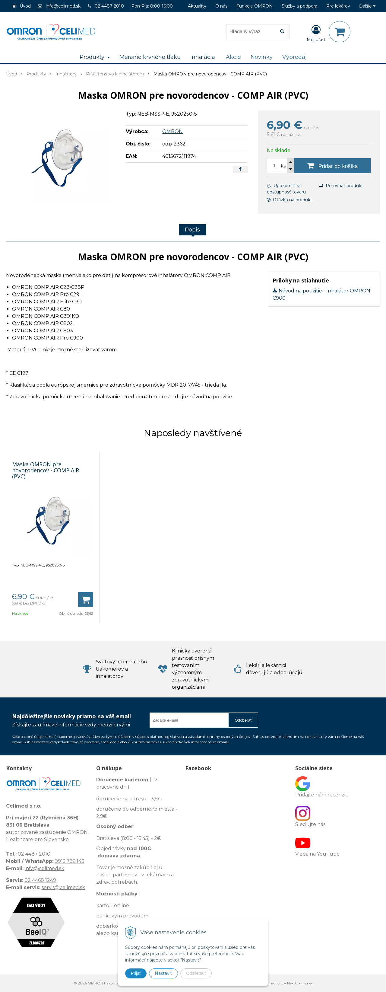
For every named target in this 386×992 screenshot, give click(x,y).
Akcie (233, 57)
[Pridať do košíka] (332, 165)
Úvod (25, 6)
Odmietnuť (196, 973)
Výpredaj (294, 57)
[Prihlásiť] (316, 33)
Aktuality (197, 6)
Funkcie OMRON (254, 6)
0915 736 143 (69, 861)
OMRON (172, 131)
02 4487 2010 (109, 6)
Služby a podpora (299, 6)
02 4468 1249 (40, 880)
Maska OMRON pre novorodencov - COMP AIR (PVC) (45, 470)
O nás (221, 6)
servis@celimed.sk (63, 887)
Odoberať (243, 720)
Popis (192, 229)
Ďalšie (367, 6)
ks (283, 166)
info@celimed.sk (63, 6)
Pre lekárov (338, 6)
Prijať (136, 973)
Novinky (262, 57)
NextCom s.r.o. (299, 983)
